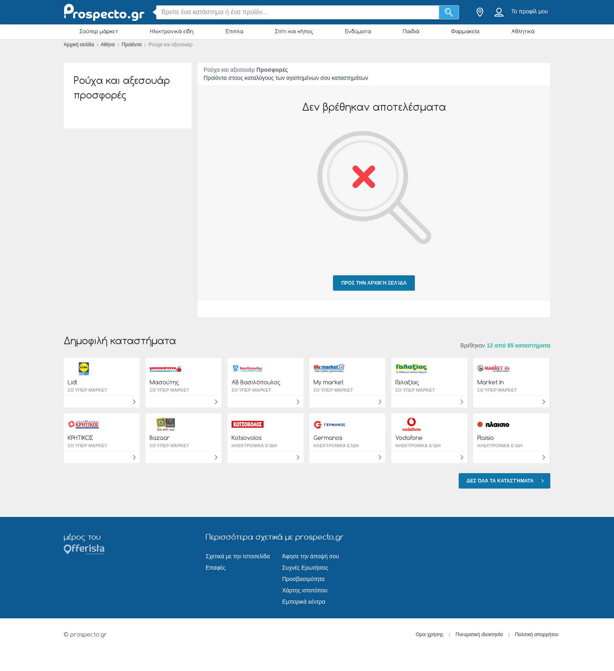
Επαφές (215, 567)
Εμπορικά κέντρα (303, 601)
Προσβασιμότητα (303, 579)
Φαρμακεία (465, 31)
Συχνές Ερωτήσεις (305, 567)
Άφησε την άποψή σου (310, 556)
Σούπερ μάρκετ (98, 31)
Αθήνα (108, 44)
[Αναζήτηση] (449, 12)
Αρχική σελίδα (79, 44)
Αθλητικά (523, 31)
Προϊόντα (132, 44)
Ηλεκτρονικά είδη (171, 31)
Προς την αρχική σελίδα (373, 283)
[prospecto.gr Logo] (104, 12)
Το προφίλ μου (529, 11)
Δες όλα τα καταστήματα (506, 480)
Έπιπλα (234, 31)
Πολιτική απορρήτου (536, 634)
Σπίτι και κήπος (294, 31)
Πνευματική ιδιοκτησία (479, 634)
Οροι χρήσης (430, 634)
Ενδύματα (358, 31)
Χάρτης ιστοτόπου (305, 590)
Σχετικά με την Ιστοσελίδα (238, 556)
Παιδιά (411, 31)
